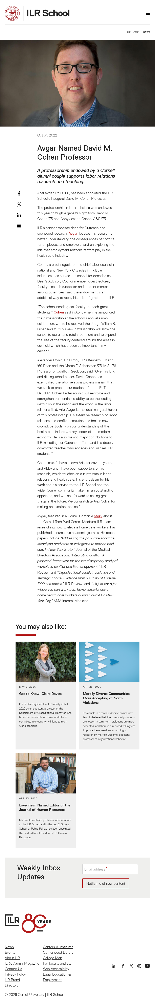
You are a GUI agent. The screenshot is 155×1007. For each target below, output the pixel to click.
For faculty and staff (58, 963)
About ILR (12, 957)
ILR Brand (12, 979)
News (146, 32)
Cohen (59, 312)
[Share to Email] (19, 226)
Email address (94, 869)
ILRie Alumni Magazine (22, 963)
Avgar (74, 233)
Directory (11, 985)
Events (10, 952)
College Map (52, 957)
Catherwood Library (58, 952)
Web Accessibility (56, 968)
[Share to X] (19, 204)
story (98, 516)
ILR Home (133, 32)
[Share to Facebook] (19, 193)
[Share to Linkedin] (19, 215)
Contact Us (13, 968)
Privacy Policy (15, 974)
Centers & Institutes (58, 947)
